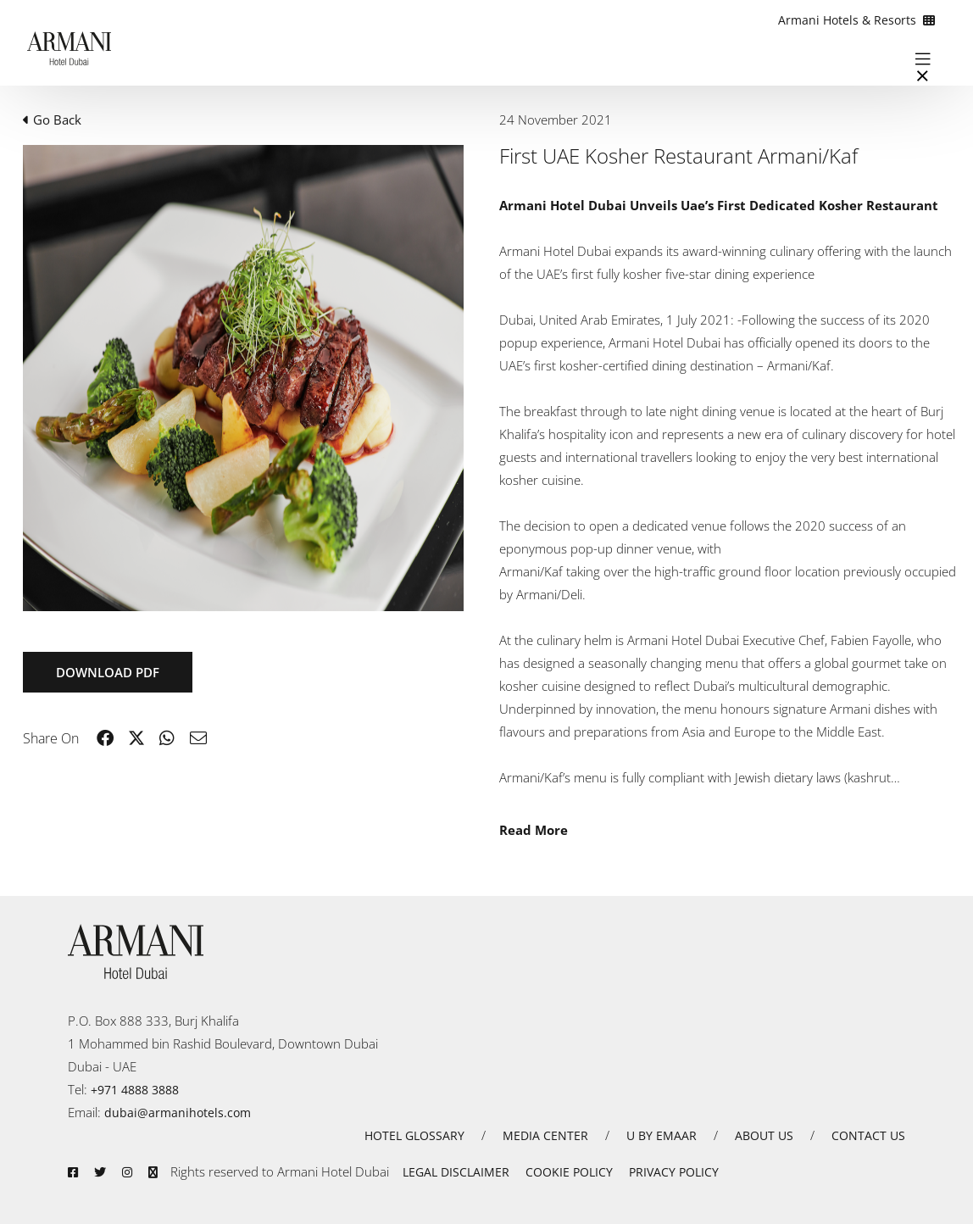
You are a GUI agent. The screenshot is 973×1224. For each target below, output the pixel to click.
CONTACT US (868, 1135)
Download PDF (107, 672)
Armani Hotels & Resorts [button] (856, 20)
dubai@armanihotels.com (177, 1112)
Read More (533, 829)
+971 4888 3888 (135, 1090)
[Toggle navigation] (922, 58)
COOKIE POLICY (569, 1172)
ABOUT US (764, 1135)
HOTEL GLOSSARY (414, 1135)
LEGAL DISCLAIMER (456, 1172)
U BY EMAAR (661, 1135)
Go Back (52, 119)
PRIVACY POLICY (674, 1172)
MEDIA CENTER (545, 1135)
